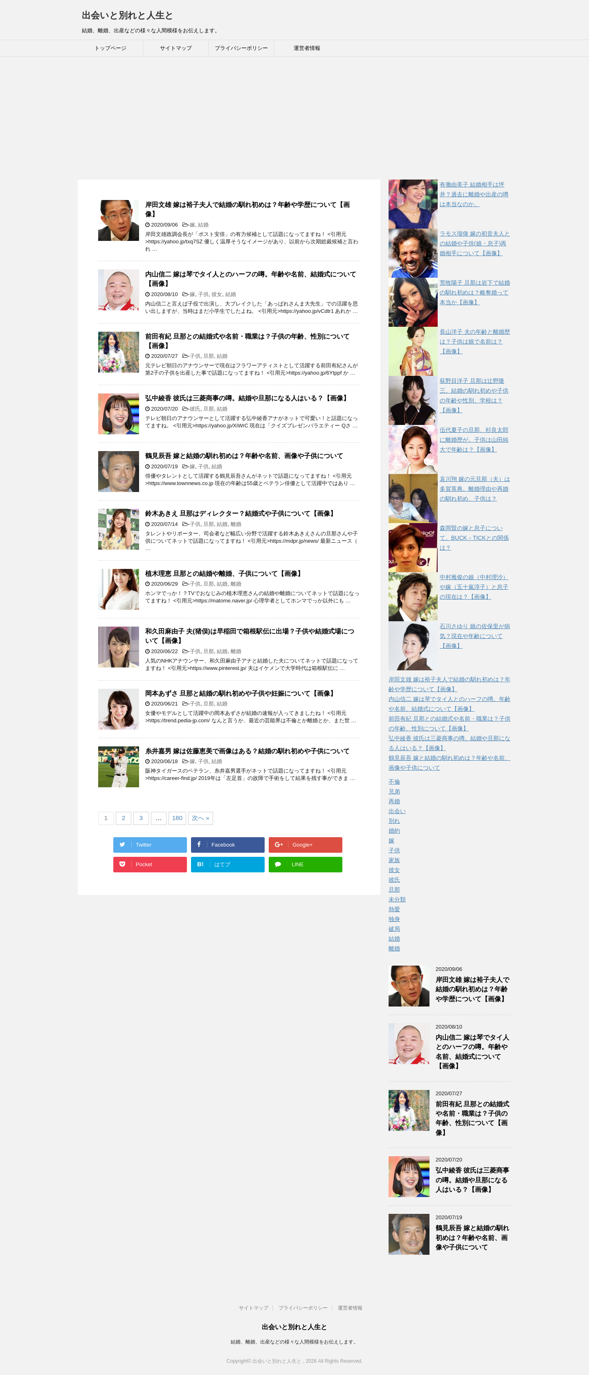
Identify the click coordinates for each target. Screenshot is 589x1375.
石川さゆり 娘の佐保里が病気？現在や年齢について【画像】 (475, 636)
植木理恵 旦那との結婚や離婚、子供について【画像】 (224, 573)
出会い (397, 811)
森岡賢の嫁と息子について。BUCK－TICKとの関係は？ (474, 538)
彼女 (216, 294)
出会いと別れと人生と (128, 15)
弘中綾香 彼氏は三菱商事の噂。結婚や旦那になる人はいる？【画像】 (247, 398)
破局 (394, 929)
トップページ (110, 48)
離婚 (236, 524)
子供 (203, 294)
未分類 (397, 899)
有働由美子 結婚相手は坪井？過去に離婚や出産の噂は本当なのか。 (474, 194)
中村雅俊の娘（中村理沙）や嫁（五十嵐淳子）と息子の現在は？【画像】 (474, 587)
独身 (394, 919)
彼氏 (195, 409)
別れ (394, 821)
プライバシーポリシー (241, 48)
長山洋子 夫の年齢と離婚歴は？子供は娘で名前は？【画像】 (475, 341)
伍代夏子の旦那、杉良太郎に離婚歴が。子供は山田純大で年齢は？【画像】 (474, 440)
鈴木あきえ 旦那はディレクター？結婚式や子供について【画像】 (241, 513)
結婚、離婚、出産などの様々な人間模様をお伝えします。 (294, 1342)
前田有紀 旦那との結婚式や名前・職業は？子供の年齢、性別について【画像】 (472, 1118)
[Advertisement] (294, 118)
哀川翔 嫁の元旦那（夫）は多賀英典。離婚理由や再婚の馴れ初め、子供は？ (475, 489)
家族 (394, 860)
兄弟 (394, 791)
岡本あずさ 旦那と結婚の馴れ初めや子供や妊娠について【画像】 (241, 693)
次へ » (200, 817)
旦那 (208, 356)
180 (177, 817)
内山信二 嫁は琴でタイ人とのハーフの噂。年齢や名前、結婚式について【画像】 (472, 1051)
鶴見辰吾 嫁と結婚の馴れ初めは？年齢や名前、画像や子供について (244, 455)
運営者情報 (307, 48)
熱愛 (394, 909)
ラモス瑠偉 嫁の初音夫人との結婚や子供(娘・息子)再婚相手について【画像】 (475, 243)
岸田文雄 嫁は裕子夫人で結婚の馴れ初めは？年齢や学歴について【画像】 (472, 989)
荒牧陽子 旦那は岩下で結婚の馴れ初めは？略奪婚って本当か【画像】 (475, 292)
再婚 (394, 801)
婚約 (394, 830)
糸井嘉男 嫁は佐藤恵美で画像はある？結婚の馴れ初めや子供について (247, 751)
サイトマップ (176, 48)
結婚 (203, 225)
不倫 (394, 781)
